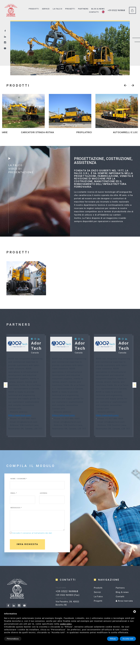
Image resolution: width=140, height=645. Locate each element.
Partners (83, 9)
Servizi (46, 9)
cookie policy (66, 624)
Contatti (94, 12)
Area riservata (124, 601)
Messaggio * (16, 508)
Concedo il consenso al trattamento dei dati (32, 533)
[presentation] (125, 85)
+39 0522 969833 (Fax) (67, 595)
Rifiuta (113, 639)
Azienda (43, 493)
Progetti (70, 9)
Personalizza (13, 639)
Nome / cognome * (19, 479)
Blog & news (98, 9)
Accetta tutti (127, 639)
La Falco (57, 9)
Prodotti (34, 9)
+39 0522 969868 (116, 10)
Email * (14, 493)
